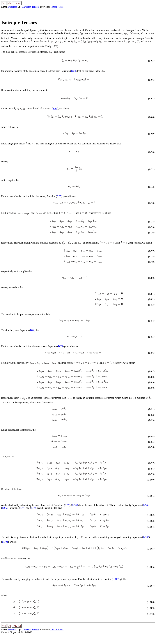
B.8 (32, 330)
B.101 (34, 508)
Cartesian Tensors (30, 6)
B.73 (60, 346)
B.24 (73, 71)
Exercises (12, 6)
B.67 (59, 196)
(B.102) (150, 515)
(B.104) (150, 527)
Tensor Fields (56, 6)
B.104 (5, 541)
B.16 (55, 108)
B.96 (4, 508)
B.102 (146, 537)
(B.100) (150, 479)
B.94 (145, 505)
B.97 (67, 505)
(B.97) (151, 463)
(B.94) (151, 436)
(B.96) (151, 447)
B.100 (75, 505)
